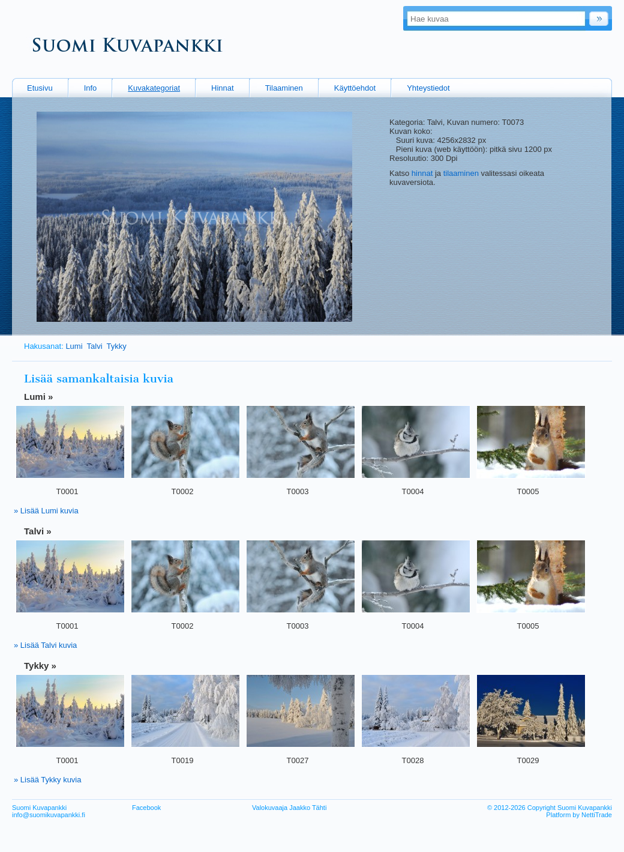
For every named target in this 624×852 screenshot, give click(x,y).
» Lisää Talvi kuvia (45, 645)
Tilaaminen (284, 87)
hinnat (422, 173)
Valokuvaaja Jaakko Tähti (289, 807)
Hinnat (222, 87)
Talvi (95, 346)
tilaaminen (461, 173)
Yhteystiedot (428, 87)
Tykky (117, 346)
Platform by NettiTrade (579, 814)
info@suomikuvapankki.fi (48, 814)
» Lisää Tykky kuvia (47, 779)
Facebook (146, 807)
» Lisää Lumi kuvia (46, 510)
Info (90, 87)
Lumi (73, 346)
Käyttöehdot (355, 87)
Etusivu (40, 87)
